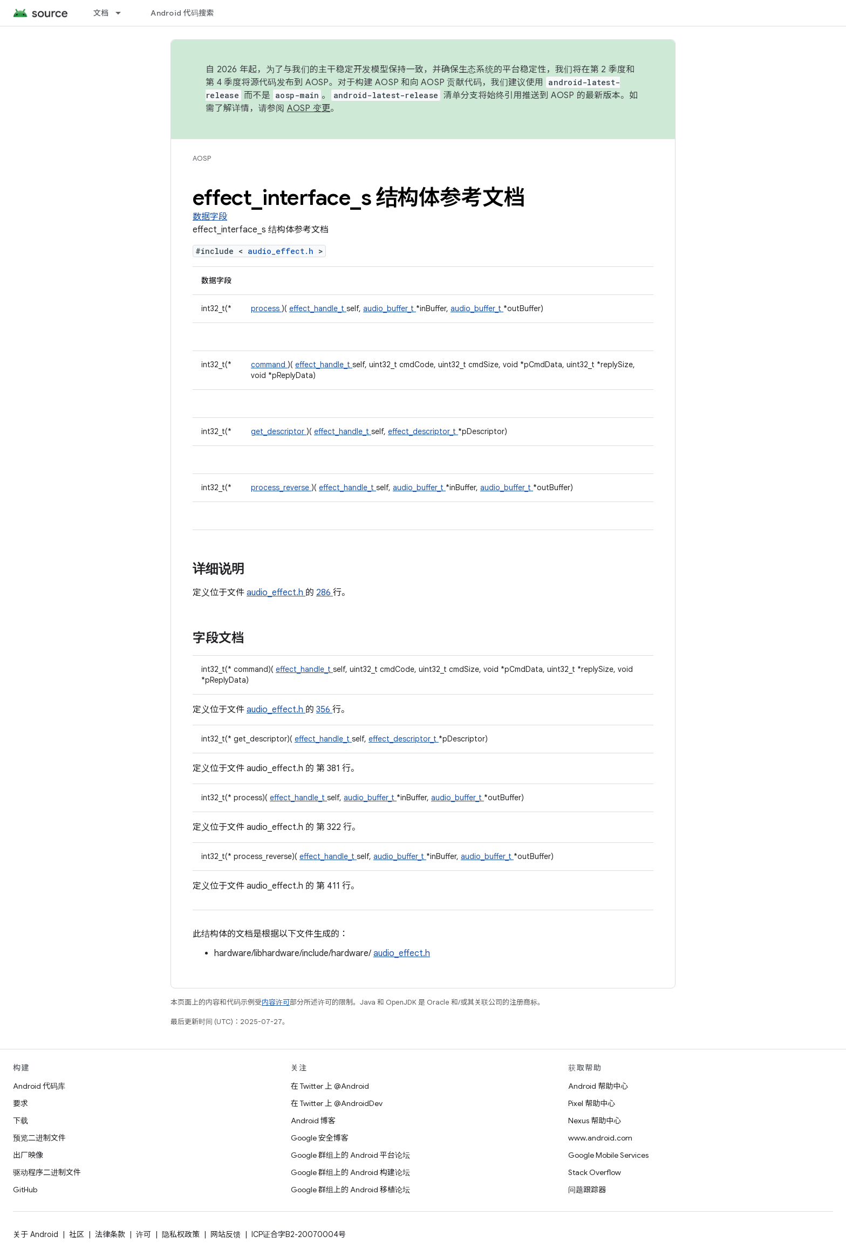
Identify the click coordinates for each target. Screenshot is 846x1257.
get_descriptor (278, 431)
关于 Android (35, 1234)
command (269, 364)
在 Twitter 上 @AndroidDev (337, 1103)
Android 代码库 (39, 1086)
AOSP (202, 158)
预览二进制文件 (39, 1138)
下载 (20, 1120)
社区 (76, 1234)
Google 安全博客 (320, 1138)
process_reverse (281, 487)
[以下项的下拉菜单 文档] (123, 13)
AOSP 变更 (309, 108)
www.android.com (600, 1138)
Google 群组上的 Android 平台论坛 (350, 1155)
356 (324, 709)
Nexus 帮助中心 (594, 1120)
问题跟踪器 (587, 1189)
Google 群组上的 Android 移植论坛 (350, 1189)
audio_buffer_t (389, 308)
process (266, 308)
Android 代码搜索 (182, 13)
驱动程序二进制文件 (47, 1172)
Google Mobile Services (608, 1155)
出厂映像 (28, 1155)
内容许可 (276, 1002)
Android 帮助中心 (598, 1086)
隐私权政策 (181, 1234)
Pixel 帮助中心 (591, 1103)
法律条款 (110, 1234)
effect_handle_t (317, 308)
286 (324, 592)
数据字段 (210, 216)
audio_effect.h (283, 251)
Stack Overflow (594, 1172)
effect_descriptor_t (423, 431)
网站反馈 (225, 1234)
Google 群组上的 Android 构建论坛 (350, 1172)
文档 (101, 13)
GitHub (25, 1189)
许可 (143, 1234)
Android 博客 (313, 1120)
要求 (20, 1103)
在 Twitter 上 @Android (330, 1086)
